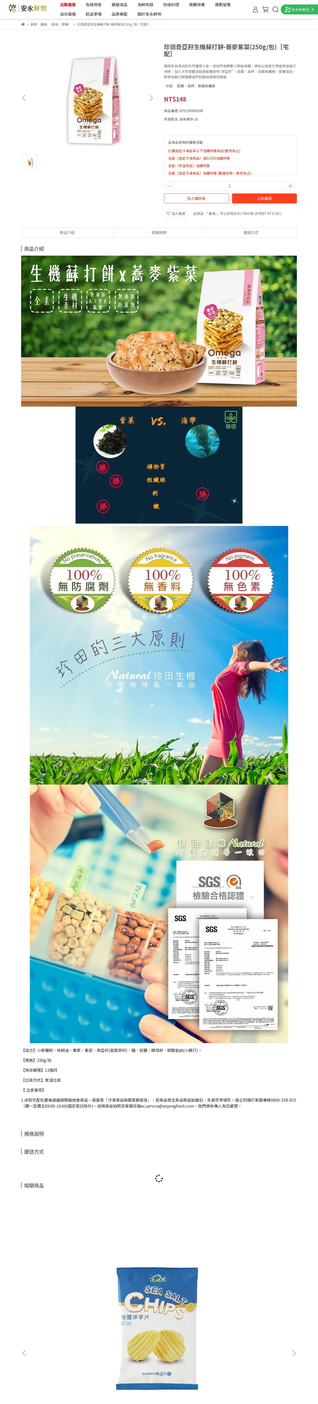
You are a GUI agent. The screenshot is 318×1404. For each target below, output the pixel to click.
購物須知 (28, 1356)
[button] (151, 98)
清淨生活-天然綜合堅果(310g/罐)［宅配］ (192, 1273)
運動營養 (223, 4)
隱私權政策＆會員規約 (38, 1371)
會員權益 (28, 1349)
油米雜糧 (68, 14)
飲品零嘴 (94, 14)
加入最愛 (176, 213)
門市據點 (28, 1334)
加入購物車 (196, 198)
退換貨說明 (30, 1364)
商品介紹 (67, 232)
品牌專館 (119, 14)
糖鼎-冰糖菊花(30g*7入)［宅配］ (123, 1273)
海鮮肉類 (145, 4)
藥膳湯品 (119, 4)
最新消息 (28, 1326)
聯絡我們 (28, 1341)
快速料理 (171, 4)
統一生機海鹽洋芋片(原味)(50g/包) (54, 1273)
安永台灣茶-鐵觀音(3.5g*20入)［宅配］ (259, 1273)
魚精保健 (94, 4)
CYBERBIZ (121, 1391)
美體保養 (197, 4)
